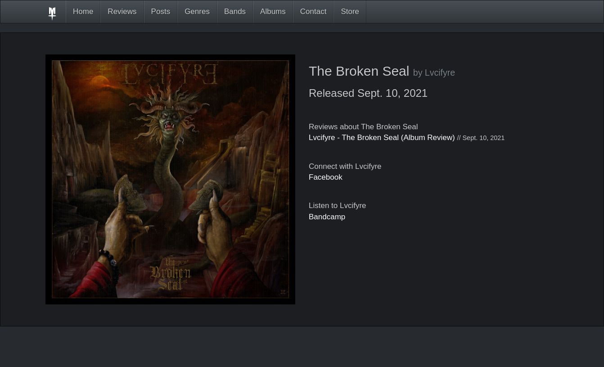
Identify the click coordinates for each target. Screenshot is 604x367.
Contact (313, 11)
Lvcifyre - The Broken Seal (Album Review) (382, 137)
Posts (161, 11)
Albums (273, 11)
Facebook (326, 177)
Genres (197, 11)
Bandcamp (327, 217)
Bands (235, 11)
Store (350, 11)
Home (83, 11)
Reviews (122, 11)
